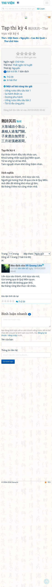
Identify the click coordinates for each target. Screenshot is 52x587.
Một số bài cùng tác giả (18, 136)
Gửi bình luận (8, 464)
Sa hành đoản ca (13, 143)
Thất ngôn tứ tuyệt (22, 114)
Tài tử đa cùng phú (14, 153)
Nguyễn (16, 118)
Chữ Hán (19, 111)
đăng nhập (12, 438)
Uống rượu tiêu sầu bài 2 (18, 149)
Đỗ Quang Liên (35, 367)
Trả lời (10, 126)
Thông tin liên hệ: (9, 452)
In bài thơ (12, 129)
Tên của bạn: (7, 441)
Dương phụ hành (14, 146)
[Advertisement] (26, 42)
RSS (48, 584)
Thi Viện (7, 3)
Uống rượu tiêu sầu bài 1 (18, 140)
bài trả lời (10, 121)
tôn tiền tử (18, 159)
